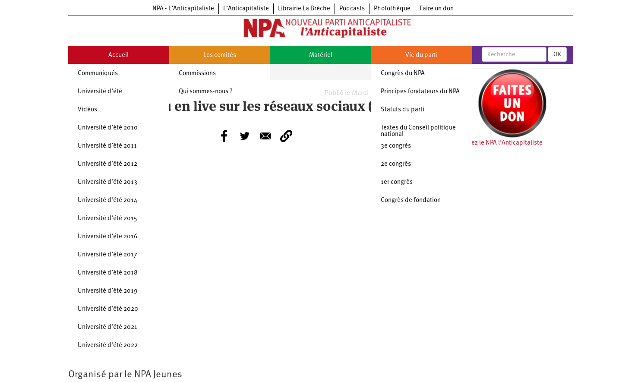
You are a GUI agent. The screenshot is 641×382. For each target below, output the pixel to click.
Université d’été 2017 (107, 255)
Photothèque (392, 9)
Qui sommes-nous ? (206, 91)
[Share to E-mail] (265, 136)
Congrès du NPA (403, 73)
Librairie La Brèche (304, 9)
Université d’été (100, 91)
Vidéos (87, 110)
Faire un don (437, 9)
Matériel (320, 55)
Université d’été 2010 (108, 128)
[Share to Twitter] (244, 136)
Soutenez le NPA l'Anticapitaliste (497, 143)
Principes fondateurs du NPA (420, 91)
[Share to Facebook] (224, 136)
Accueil (118, 55)
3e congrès (396, 146)
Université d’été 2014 (107, 200)
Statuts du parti (402, 110)
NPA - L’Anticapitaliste (183, 9)
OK (557, 54)
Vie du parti (421, 55)
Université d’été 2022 (108, 345)
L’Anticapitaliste (246, 9)
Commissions (197, 73)
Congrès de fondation (411, 200)
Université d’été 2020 (108, 309)
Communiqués (98, 73)
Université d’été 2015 (107, 218)
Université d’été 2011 (107, 146)
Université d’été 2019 (108, 291)
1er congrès (397, 182)
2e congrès (396, 164)
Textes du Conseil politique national (418, 131)
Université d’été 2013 (107, 182)
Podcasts (352, 9)
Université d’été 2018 (108, 273)
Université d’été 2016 (108, 237)
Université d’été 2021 (107, 327)
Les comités (219, 55)
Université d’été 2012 (107, 164)
